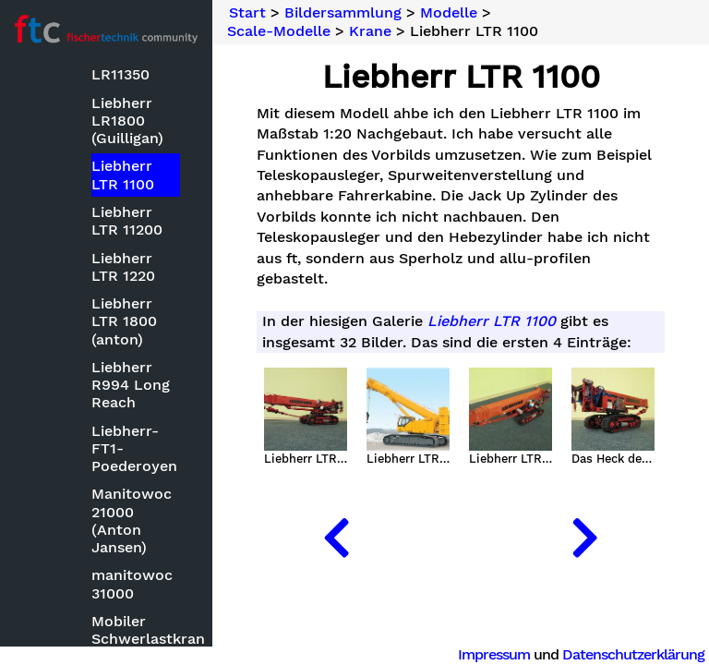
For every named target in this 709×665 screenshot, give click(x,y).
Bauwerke (92, 297)
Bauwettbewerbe (100, 213)
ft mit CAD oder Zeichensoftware (116, 389)
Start (247, 13)
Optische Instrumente (101, 639)
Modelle (67, 240)
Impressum (494, 654)
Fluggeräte (95, 353)
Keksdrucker (101, 427)
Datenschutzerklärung (633, 654)
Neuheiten (57, 123)
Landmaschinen (113, 556)
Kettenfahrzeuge (115, 455)
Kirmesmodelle (110, 482)
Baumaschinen (109, 269)
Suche (42, 93)
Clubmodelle (102, 324)
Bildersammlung (79, 154)
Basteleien (76, 184)
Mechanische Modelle (103, 593)
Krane (370, 31)
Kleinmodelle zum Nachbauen (121, 520)
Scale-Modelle (278, 31)
